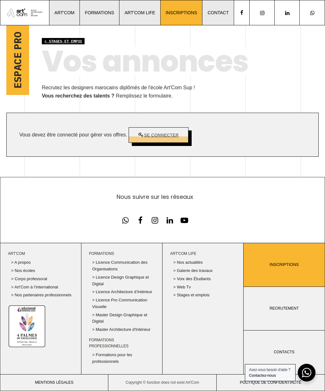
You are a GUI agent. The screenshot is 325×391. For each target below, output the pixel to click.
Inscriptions (181, 12)
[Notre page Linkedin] (287, 12)
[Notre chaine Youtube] (184, 220)
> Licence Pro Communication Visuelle (119, 303)
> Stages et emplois (191, 295)
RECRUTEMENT (284, 308)
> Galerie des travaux (193, 270)
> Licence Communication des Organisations (120, 265)
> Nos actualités (188, 262)
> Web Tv (182, 287)
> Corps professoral (29, 278)
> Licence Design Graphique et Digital (120, 280)
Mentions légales (54, 382)
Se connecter (161, 135)
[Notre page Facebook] (125, 220)
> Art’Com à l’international (34, 287)
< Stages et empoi (63, 41)
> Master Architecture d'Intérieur (121, 329)
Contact (218, 12)
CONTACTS (284, 352)
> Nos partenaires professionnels (41, 295)
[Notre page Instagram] (262, 12)
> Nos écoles (23, 270)
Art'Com (64, 12)
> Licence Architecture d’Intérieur (122, 291)
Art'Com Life (139, 12)
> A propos (21, 262)
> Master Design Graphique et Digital (119, 318)
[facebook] (242, 12)
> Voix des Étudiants (192, 278)
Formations (99, 12)
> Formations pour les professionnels (112, 358)
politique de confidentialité (270, 382)
